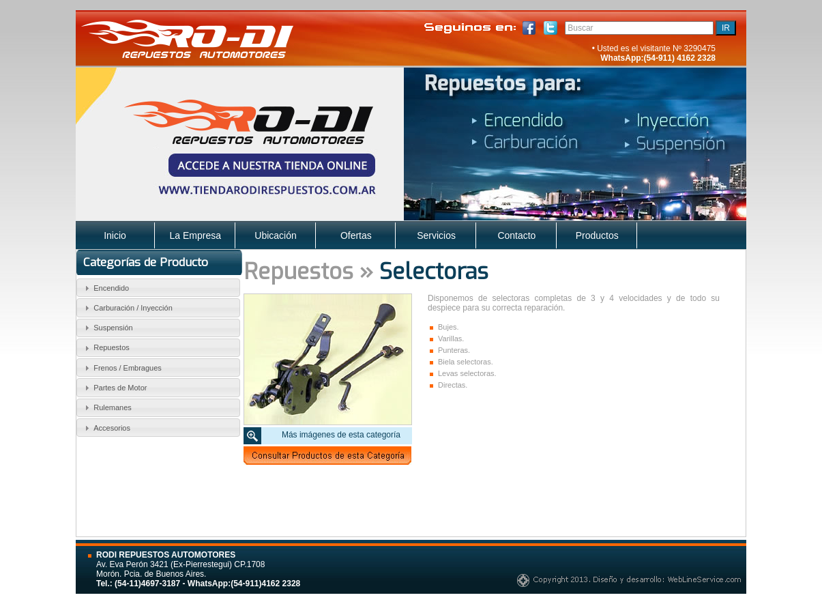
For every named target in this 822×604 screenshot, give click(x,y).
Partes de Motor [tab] (114, 387)
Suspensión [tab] (107, 327)
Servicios (436, 235)
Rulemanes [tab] (106, 407)
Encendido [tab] (105, 288)
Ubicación (275, 235)
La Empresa (195, 235)
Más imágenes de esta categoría (341, 435)
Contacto (516, 235)
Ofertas (356, 235)
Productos (597, 235)
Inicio (115, 235)
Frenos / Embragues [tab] (121, 367)
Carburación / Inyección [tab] (127, 307)
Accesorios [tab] (105, 427)
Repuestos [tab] (105, 348)
